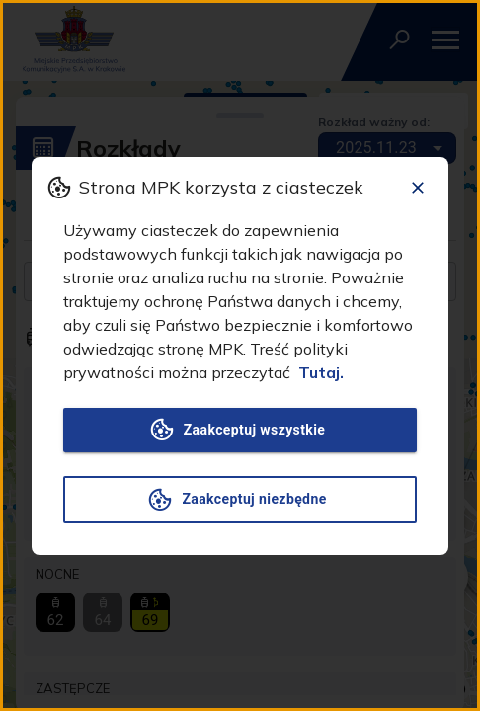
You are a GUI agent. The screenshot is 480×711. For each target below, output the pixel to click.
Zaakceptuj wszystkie (240, 430)
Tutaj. (321, 372)
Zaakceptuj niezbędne (240, 499)
